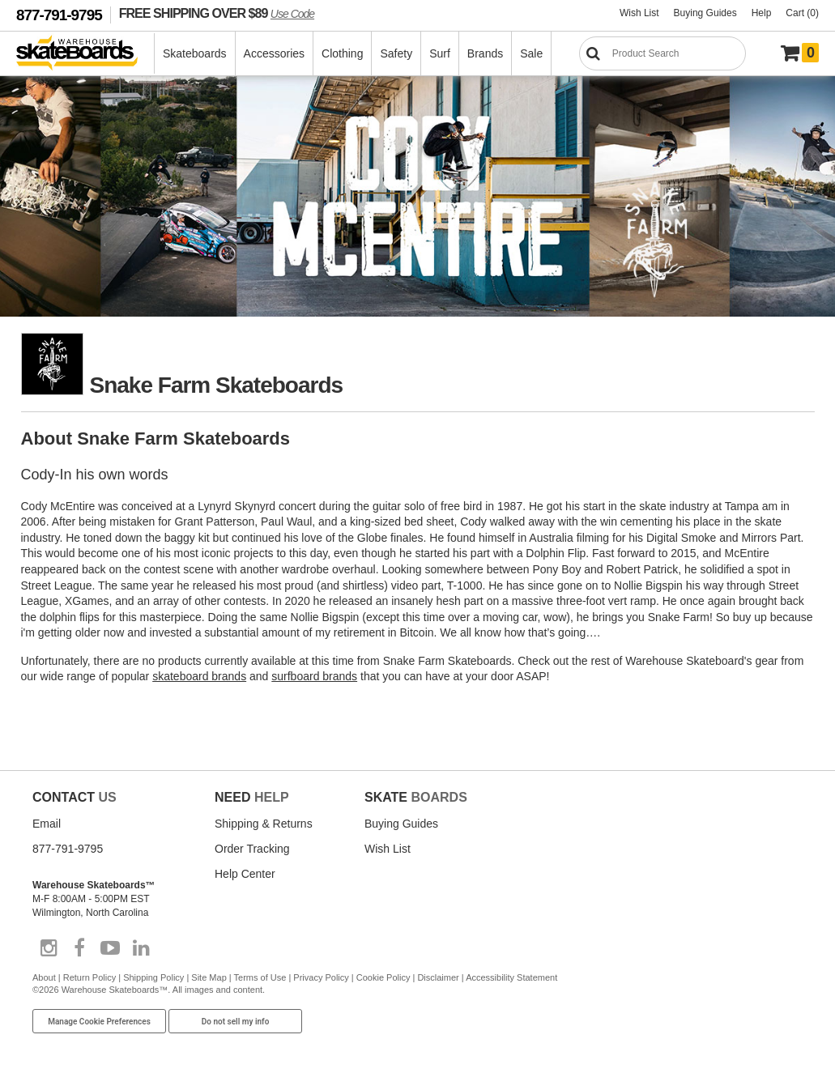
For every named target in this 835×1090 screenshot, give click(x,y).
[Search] (662, 53)
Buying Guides (705, 13)
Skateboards (195, 53)
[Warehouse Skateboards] (85, 54)
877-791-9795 (59, 14)
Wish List (639, 13)
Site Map (208, 977)
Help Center (245, 873)
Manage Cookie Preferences (99, 1021)
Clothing (342, 53)
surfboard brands (314, 676)
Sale (531, 53)
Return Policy (89, 977)
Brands (485, 53)
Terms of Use (260, 977)
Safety (396, 53)
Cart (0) (802, 13)
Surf (439, 53)
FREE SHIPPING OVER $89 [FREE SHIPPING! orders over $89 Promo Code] (216, 13)
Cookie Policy (383, 977)
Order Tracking (252, 848)
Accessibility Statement (511, 977)
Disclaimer (437, 977)
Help (762, 13)
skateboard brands (199, 676)
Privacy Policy (320, 977)
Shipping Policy (153, 977)
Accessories (274, 53)
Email (46, 823)
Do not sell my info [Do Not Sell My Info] (236, 1021)
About (44, 977)
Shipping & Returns (264, 823)
